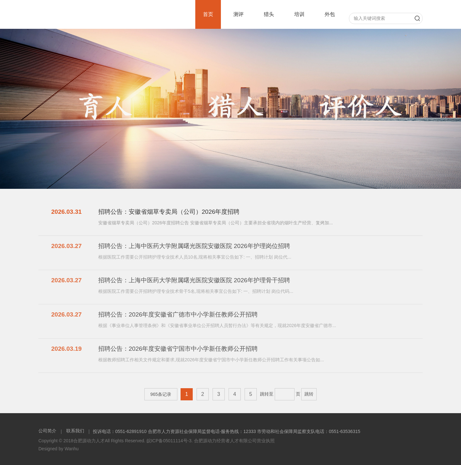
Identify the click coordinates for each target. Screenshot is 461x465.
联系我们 (75, 430)
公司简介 (48, 430)
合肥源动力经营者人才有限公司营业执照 (234, 440)
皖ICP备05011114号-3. (170, 440)
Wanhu (72, 448)
